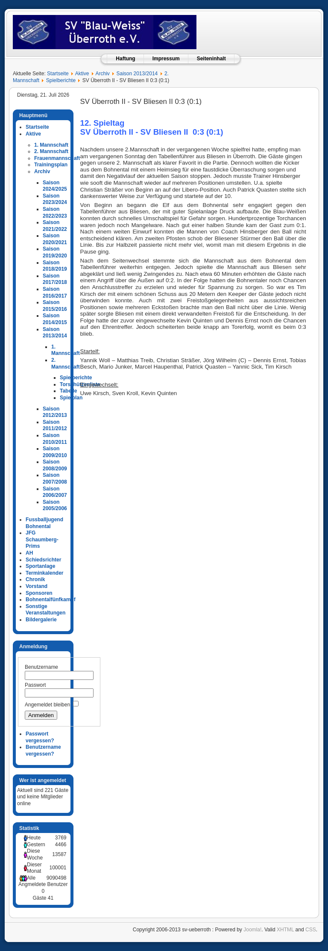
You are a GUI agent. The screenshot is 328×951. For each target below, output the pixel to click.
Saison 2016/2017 (55, 292)
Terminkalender (44, 573)
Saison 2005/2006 (55, 505)
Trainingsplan (50, 165)
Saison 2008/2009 (55, 465)
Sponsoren (39, 593)
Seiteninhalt (211, 59)
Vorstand (36, 586)
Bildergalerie (41, 620)
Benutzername (41, 667)
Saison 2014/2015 (55, 319)
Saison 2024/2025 (55, 186)
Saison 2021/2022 (55, 225)
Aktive (82, 74)
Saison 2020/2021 (55, 239)
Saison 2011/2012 (55, 425)
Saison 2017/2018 (55, 279)
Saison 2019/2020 (55, 252)
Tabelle (68, 391)
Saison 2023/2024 (55, 199)
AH (29, 553)
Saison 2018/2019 (55, 266)
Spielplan (71, 398)
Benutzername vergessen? (43, 750)
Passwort (35, 685)
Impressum (166, 59)
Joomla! (252, 930)
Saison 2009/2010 (55, 452)
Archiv (102, 74)
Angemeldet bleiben (47, 705)
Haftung (125, 59)
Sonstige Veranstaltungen (45, 609)
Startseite (58, 74)
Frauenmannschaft (57, 158)
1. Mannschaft (51, 145)
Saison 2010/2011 (55, 438)
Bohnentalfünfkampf (51, 599)
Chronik (35, 579)
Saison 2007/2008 (55, 478)
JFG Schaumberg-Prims (42, 539)
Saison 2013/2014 (137, 74)
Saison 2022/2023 (55, 212)
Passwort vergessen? (40, 737)
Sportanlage (40, 566)
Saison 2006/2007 (55, 492)
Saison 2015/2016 (55, 305)
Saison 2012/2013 (55, 412)
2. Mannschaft (51, 151)
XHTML (285, 930)
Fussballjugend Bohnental (44, 523)
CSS (310, 930)
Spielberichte (61, 80)
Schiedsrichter (43, 560)
